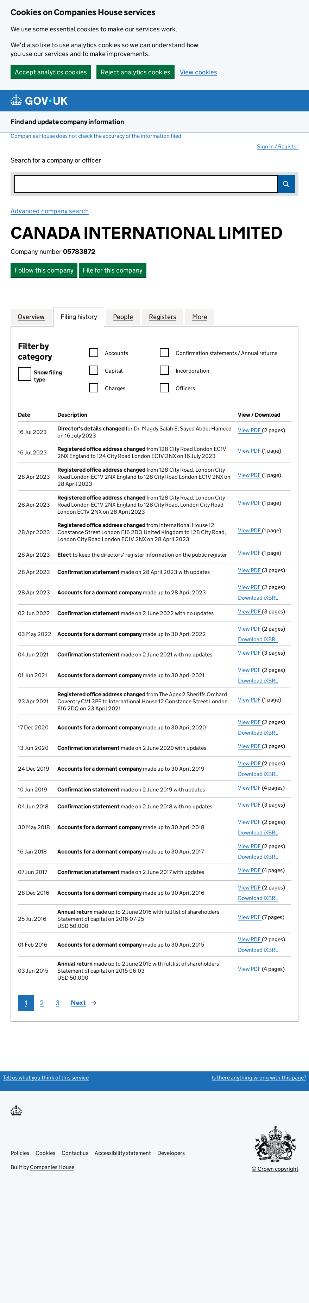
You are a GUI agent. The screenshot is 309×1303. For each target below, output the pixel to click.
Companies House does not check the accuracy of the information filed (96, 136)
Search (286, 184)
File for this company (113, 270)
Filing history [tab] (79, 316)
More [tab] (199, 316)
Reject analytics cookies (135, 72)
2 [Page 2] (42, 1003)
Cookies (45, 1153)
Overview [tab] (31, 316)
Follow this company (44, 270)
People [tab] (123, 316)
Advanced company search (50, 211)
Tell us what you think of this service (46, 1077)
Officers (177, 389)
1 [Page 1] (26, 1003)
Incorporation (184, 371)
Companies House (52, 1167)
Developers (171, 1153)
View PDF (250, 430)
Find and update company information (67, 122)
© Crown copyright (275, 1169)
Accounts (108, 354)
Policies (20, 1153)
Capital (105, 371)
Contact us (75, 1153)
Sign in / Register (277, 146)
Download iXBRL (258, 597)
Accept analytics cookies (51, 72)
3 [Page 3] (57, 1003)
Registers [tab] (162, 316)
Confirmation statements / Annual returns (218, 354)
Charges (107, 389)
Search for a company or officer (56, 160)
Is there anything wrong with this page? (259, 1077)
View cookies (198, 72)
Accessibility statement (123, 1153)
